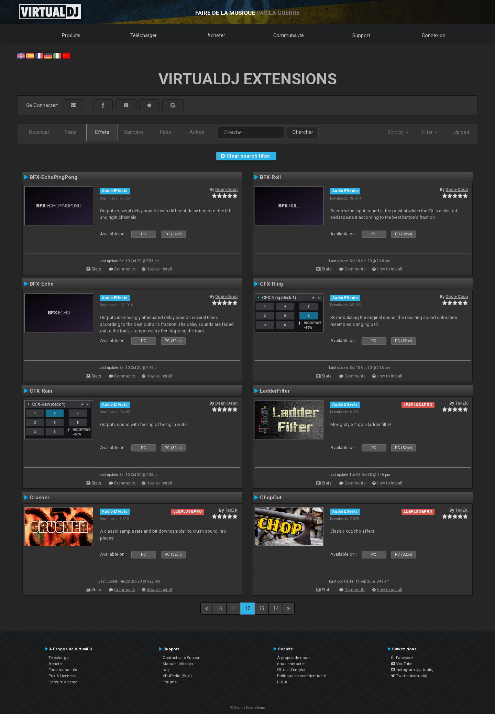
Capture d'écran (63, 682)
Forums (170, 682)
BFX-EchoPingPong (53, 177)
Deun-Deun (226, 189)
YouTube (401, 663)
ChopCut (271, 497)
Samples (134, 132)
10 (219, 608)
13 (261, 608)
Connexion (434, 35)
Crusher (40, 497)
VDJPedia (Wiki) (177, 675)
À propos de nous (293, 657)
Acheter (216, 35)
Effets (102, 132)
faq (166, 669)
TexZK (461, 403)
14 (275, 608)
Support (361, 35)
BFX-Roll (270, 177)
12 (247, 608)
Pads (165, 132)
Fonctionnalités (62, 669)
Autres (197, 132)
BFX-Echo (42, 284)
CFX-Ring (271, 284)
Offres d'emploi (291, 669)
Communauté (288, 35)
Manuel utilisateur (179, 663)
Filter (430, 132)
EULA (282, 682)
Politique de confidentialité (301, 675)
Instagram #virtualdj (412, 669)
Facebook (402, 657)
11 (233, 608)
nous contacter (291, 663)
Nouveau (39, 132)
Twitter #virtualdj (409, 675)
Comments (124, 269)
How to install (159, 269)
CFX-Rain (41, 391)
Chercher (303, 132)
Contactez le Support (182, 657)
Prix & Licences (62, 675)
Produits (71, 35)
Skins (71, 132)
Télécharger (143, 35)
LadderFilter (275, 391)
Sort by (397, 132)
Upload (461, 132)
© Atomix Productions (247, 707)
